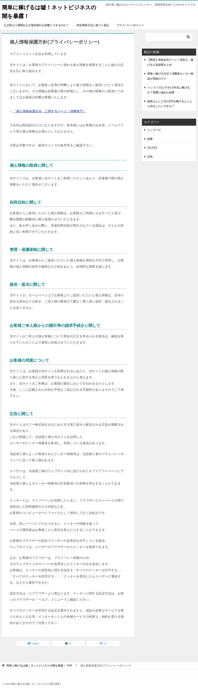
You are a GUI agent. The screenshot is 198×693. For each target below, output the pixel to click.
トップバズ (154, 129)
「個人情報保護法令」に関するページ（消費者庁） (49, 111)
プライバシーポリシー (130, 25)
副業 (150, 138)
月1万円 (152, 147)
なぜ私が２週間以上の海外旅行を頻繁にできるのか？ (36, 25)
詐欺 (150, 156)
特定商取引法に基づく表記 (93, 25)
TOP (39, 665)
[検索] (169, 37)
